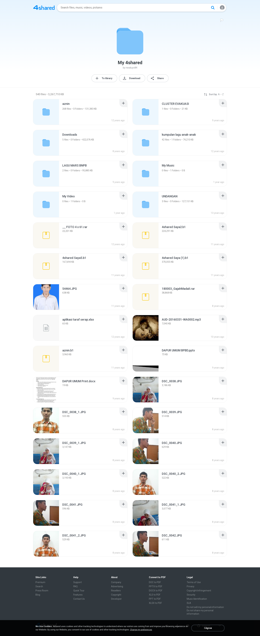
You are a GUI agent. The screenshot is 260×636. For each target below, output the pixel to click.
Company (116, 582)
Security (191, 594)
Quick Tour (78, 590)
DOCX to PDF (155, 590)
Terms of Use (194, 582)
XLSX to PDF (155, 603)
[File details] (46, 235)
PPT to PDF (155, 599)
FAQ (75, 586)
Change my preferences (141, 630)
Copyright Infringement (199, 590)
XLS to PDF (154, 594)
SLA (189, 603)
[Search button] (213, 8)
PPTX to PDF (155, 586)
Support (77, 582)
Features (78, 594)
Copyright (116, 594)
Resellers (116, 590)
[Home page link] (44, 7)
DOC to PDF (155, 582)
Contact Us (79, 599)
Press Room (41, 590)
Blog (37, 594)
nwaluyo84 (131, 67)
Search (39, 586)
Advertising (117, 586)
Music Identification (197, 599)
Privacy (190, 586)
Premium (40, 582)
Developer (116, 599)
